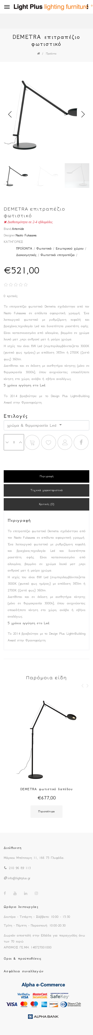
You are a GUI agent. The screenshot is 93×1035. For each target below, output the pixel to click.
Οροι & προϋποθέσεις (23, 958)
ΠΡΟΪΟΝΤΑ (24, 248)
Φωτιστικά (44, 248)
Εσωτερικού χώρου (70, 248)
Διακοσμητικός (26, 255)
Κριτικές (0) (46, 504)
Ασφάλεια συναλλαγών (24, 971)
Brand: (8, 229)
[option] (46, 114)
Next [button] (83, 114)
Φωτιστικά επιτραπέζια (58, 255)
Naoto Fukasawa (26, 235)
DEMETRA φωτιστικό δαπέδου (46, 789)
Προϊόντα (51, 53)
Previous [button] (10, 114)
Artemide (18, 229)
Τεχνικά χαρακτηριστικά (47, 490)
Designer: (10, 235)
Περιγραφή (46, 476)
